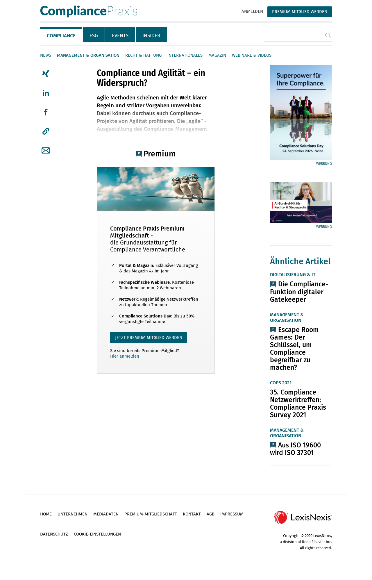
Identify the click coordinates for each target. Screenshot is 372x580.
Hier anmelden (124, 356)
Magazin (217, 55)
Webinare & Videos (251, 55)
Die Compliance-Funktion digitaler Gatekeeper (299, 291)
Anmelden (252, 11)
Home (46, 514)
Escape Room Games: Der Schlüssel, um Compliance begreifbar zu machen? (294, 349)
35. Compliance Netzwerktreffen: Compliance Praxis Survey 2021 (298, 403)
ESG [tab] (94, 36)
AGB (210, 514)
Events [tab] (120, 36)
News (45, 55)
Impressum (232, 514)
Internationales (185, 55)
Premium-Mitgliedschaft (150, 514)
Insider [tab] (151, 36)
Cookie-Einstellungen (97, 534)
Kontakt (192, 514)
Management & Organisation (88, 55)
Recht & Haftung (143, 55)
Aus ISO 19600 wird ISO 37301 (295, 449)
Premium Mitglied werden (299, 11)
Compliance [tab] (61, 36)
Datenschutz (54, 534)
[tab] (61, 34)
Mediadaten (106, 514)
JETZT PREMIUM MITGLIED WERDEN (148, 337)
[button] (45, 131)
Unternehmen (72, 514)
